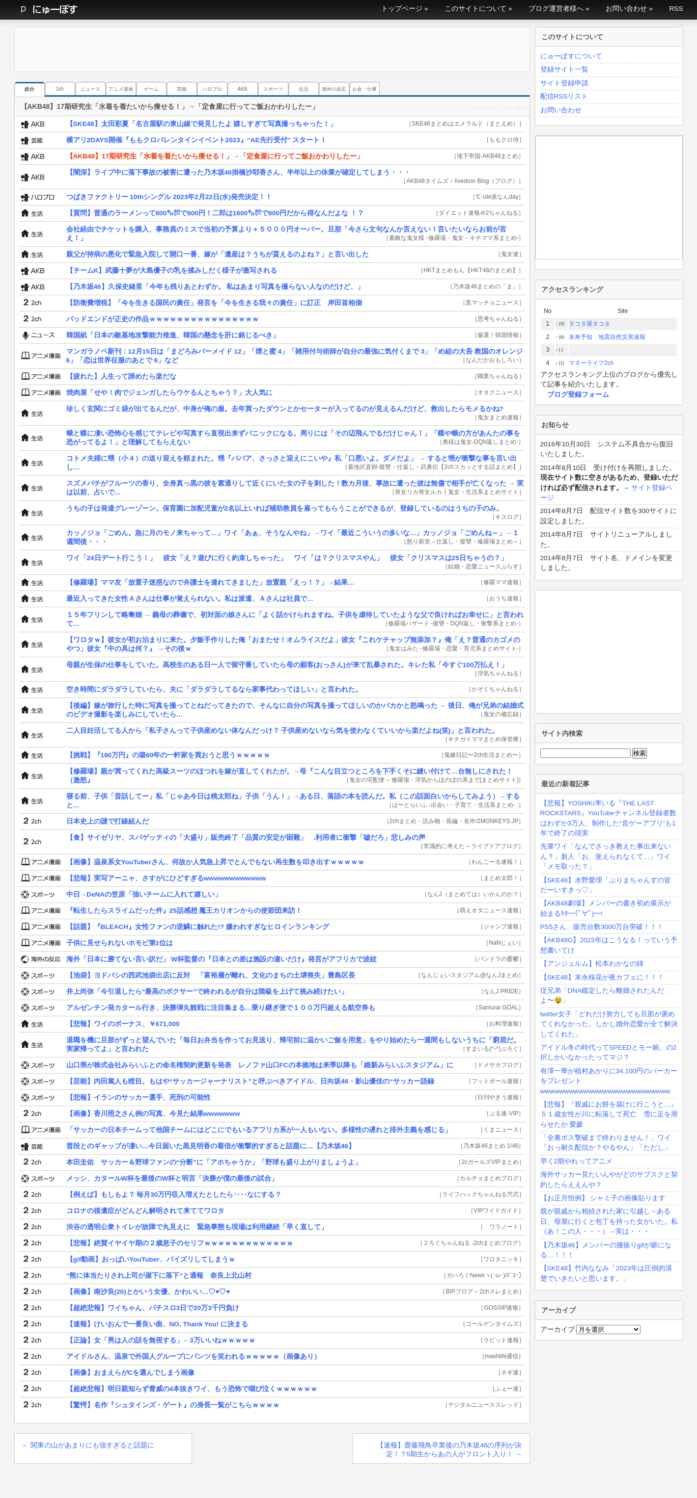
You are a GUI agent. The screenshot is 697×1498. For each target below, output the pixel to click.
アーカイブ (557, 1329)
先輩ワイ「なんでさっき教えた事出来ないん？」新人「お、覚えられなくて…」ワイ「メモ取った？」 (605, 856)
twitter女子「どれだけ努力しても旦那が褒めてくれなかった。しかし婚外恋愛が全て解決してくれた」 (609, 1024)
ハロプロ (212, 89)
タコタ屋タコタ (589, 323)
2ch (59, 89)
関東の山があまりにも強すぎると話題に (88, 1445)
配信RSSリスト (564, 96)
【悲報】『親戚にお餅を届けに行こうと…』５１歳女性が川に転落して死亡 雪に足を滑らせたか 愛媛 (609, 1114)
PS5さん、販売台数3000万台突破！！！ (602, 926)
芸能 (182, 89)
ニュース (90, 89)
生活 (303, 89)
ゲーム (151, 89)
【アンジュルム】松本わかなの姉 (591, 963)
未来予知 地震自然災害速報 (607, 337)
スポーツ (273, 89)
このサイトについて (475, 8)
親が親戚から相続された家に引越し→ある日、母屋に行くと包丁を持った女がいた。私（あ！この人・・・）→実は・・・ (609, 1221)
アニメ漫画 (121, 89)
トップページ (401, 8)
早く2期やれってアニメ (576, 1161)
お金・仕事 (364, 89)
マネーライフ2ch (591, 363)
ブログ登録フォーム (578, 394)
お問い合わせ (626, 8)
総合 (29, 89)
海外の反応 (334, 89)
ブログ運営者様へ (556, 8)
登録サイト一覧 (564, 69)
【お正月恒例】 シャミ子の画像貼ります (603, 1198)
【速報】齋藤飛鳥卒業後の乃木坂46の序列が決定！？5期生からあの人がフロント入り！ (449, 1450)
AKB (242, 89)
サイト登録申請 (564, 83)
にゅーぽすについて (571, 56)
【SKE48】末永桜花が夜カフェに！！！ (602, 977)
